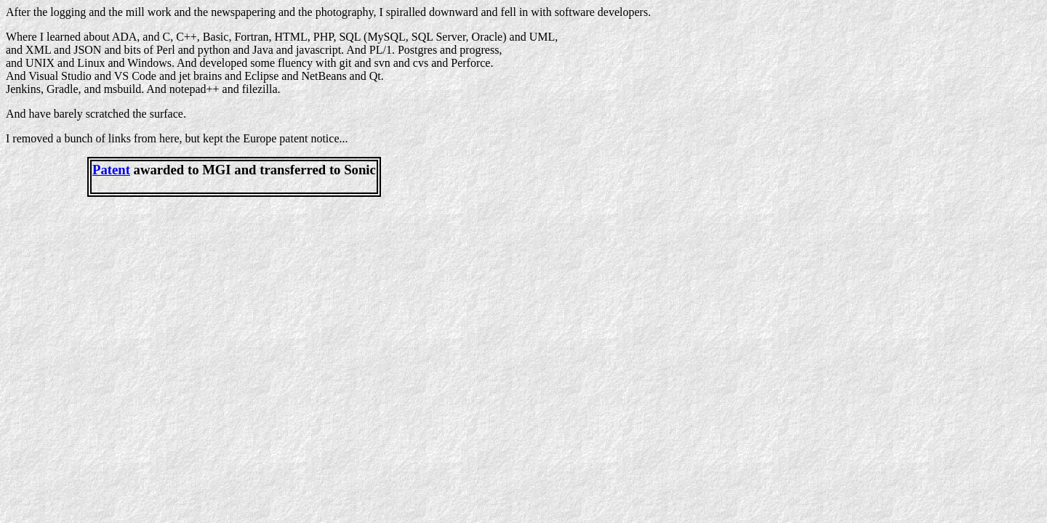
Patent (111, 169)
